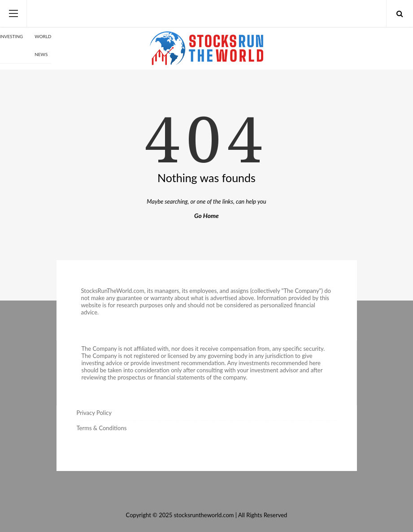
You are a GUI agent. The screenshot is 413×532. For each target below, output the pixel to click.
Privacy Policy (94, 412)
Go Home (206, 215)
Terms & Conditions (102, 428)
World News (43, 45)
